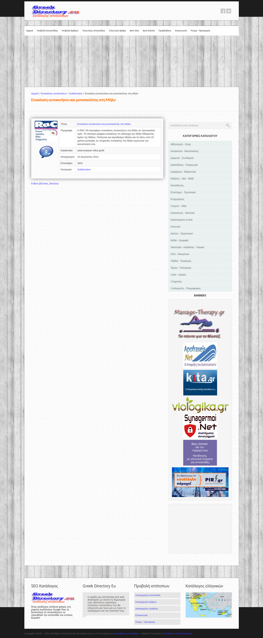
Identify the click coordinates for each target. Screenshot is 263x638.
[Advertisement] (132, 61)
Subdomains (77, 93)
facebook (223, 11)
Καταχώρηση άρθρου (146, 602)
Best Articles (149, 30)
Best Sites (134, 30)
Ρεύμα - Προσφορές (200, 30)
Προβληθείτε (165, 30)
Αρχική (29, 30)
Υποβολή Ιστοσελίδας (47, 30)
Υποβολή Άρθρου (70, 30)
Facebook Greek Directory (178, 633)
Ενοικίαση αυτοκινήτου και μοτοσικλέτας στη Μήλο (104, 124)
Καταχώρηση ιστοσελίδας (148, 595)
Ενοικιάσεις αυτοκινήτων (55, 93)
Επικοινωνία (181, 30)
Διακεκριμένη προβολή (147, 608)
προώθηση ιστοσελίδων (126, 633)
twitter (228, 11)
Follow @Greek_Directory (45, 183)
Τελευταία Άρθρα (117, 30)
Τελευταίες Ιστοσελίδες (93, 30)
